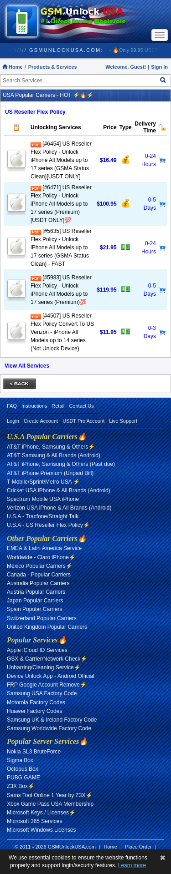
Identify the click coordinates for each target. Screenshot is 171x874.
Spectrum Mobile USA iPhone (43, 499)
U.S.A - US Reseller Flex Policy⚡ (48, 525)
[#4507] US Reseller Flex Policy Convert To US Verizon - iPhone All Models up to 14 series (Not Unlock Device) (62, 332)
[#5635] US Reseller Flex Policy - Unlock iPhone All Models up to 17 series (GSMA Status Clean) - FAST (61, 247)
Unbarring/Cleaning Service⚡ (44, 667)
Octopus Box (22, 769)
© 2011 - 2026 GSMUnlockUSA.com (55, 846)
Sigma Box (20, 760)
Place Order (138, 846)
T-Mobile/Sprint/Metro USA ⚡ (43, 482)
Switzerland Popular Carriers (42, 618)
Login (13, 421)
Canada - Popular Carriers (39, 574)
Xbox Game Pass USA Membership (50, 804)
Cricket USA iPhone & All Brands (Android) (58, 490)
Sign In (159, 67)
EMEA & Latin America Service (44, 548)
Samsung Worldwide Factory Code (49, 728)
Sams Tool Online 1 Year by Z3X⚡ (50, 795)
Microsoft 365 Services (34, 821)
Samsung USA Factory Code (42, 693)
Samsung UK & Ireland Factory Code (52, 720)
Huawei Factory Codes (34, 711)
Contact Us (81, 406)
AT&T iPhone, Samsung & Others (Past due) (61, 464)
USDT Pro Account (83, 421)
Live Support (123, 421)
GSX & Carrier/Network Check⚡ (47, 659)
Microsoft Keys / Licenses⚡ (41, 812)
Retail (58, 406)
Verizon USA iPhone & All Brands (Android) (59, 508)
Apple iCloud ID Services (37, 650)
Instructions (34, 406)
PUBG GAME (23, 777)
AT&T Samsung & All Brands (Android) (53, 455)
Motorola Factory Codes (36, 702)
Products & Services (52, 67)
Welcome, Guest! (125, 67)
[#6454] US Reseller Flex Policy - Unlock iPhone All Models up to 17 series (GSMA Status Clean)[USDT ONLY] (61, 160)
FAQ (12, 406)
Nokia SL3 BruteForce (34, 751)
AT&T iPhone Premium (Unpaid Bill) (50, 473)
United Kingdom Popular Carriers (47, 627)
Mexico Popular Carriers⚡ (40, 566)
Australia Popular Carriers (38, 583)
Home (12, 67)
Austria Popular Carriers (36, 592)
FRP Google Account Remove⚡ (47, 685)
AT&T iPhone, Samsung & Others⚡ (51, 447)
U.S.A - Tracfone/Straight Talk (42, 516)
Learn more (132, 865)
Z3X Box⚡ (21, 786)
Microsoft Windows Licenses (41, 830)
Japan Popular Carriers (35, 600)
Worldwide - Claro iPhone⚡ (41, 557)
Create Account (41, 421)
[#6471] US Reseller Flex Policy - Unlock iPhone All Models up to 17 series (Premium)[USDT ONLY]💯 (61, 203)
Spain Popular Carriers (34, 609)
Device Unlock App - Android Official (50, 676)
